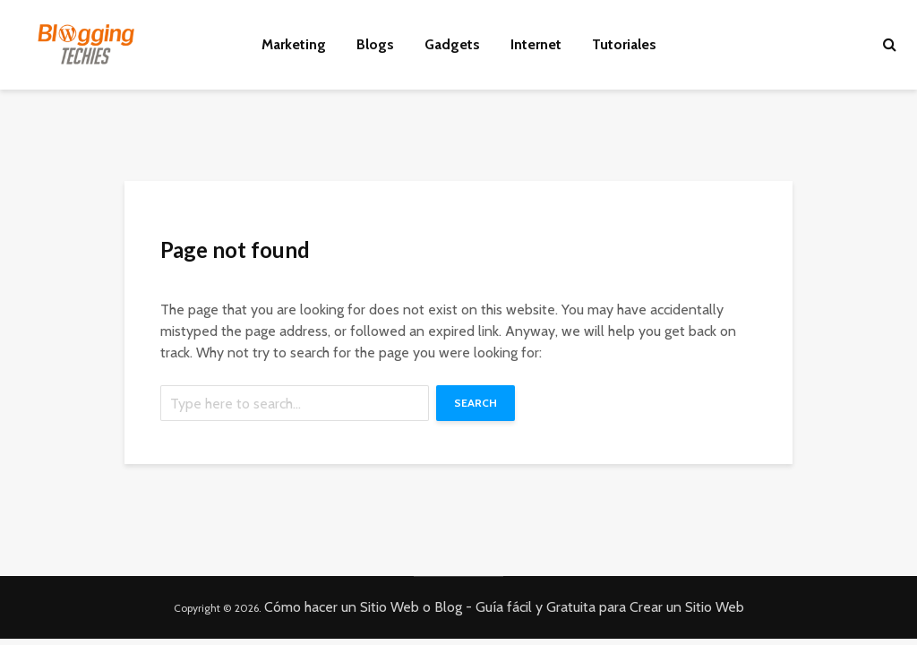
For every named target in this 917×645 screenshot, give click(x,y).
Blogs (375, 44)
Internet (535, 44)
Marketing (293, 44)
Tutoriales (624, 44)
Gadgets (452, 44)
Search (475, 402)
